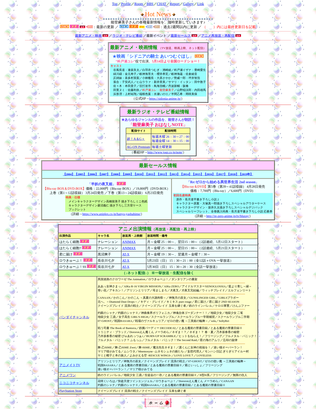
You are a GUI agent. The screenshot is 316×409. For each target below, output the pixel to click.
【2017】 (221, 174)
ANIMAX (129, 242)
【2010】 (139, 174)
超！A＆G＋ (136, 139)
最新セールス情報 (158, 165)
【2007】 (104, 174)
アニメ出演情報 (135, 229)
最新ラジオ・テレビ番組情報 (158, 112)
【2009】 (127, 174)
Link (200, 4)
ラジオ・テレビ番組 (127, 35)
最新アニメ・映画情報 (133, 47)
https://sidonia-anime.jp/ (165, 98)
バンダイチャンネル (74, 317)
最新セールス (181, 35)
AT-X (125, 254)
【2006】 (92, 174)
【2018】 (233, 174)
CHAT (161, 4)
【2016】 (209, 174)
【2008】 (116, 174)
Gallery (188, 4)
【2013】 (174, 174)
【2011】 (150, 174)
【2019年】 (246, 174)
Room (138, 4)
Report (175, 4)
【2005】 (80, 174)
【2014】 (186, 174)
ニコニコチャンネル (74, 383)
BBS (150, 4)
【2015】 (197, 174)
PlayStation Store (70, 391)
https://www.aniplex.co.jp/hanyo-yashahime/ (111, 214)
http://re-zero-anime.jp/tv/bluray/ (227, 216)
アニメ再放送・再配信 (218, 35)
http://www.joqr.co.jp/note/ (165, 152)
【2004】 (69, 174)
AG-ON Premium (138, 147)
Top (114, 4)
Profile (126, 4)
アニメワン (67, 375)
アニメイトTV (69, 365)
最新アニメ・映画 (88, 35)
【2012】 (162, 174)
